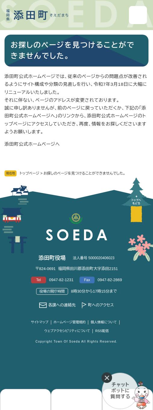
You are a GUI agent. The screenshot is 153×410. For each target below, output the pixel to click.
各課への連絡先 (62, 305)
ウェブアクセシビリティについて (67, 331)
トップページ (29, 173)
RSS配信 (102, 331)
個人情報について (104, 322)
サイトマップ (39, 322)
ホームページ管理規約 (70, 322)
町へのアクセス (101, 305)
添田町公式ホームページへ (32, 144)
